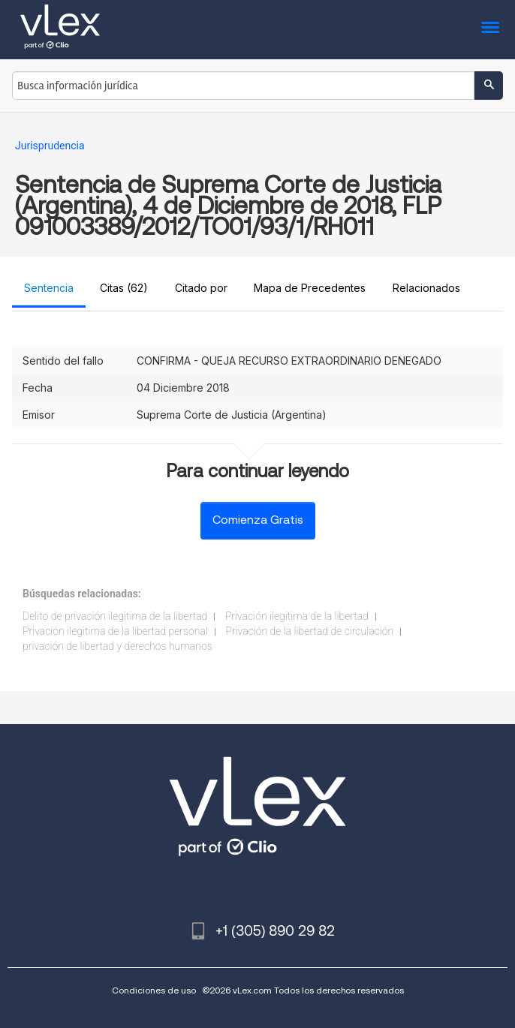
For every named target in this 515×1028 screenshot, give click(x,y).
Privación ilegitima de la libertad (297, 616)
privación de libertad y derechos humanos (117, 646)
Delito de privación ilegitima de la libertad (115, 616)
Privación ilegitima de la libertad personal (115, 631)
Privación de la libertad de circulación (309, 631)
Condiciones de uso (154, 990)
